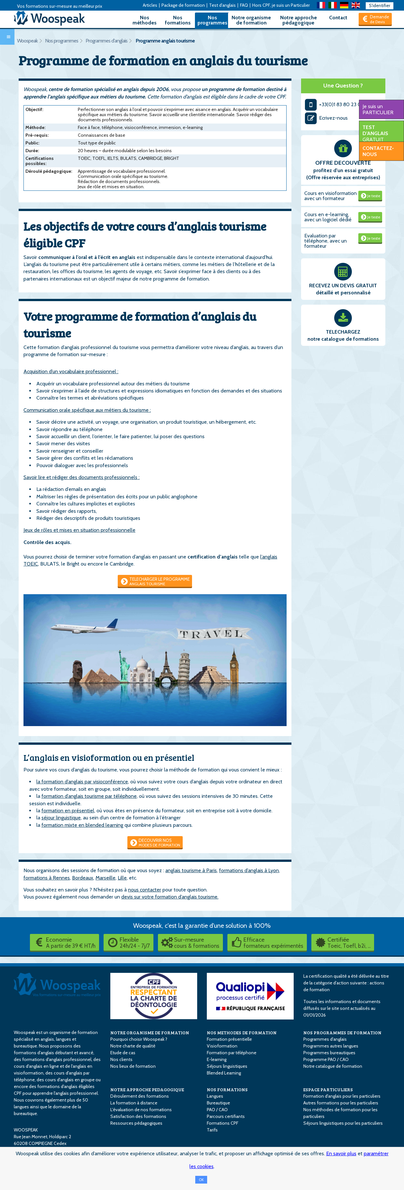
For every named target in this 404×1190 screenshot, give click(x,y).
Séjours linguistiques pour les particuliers (343, 1123)
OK (201, 1179)
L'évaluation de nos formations (141, 1109)
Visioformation (222, 1046)
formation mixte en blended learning (82, 825)
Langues (215, 1096)
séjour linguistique (61, 818)
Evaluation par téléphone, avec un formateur (325, 241)
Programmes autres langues (330, 1046)
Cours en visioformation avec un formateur (330, 195)
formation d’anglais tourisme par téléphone (89, 796)
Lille (122, 878)
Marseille (105, 878)
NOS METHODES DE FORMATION (242, 1032)
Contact (338, 17)
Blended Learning (224, 1073)
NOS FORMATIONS (227, 1089)
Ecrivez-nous (326, 118)
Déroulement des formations (139, 1096)
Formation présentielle (229, 1039)
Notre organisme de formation (251, 20)
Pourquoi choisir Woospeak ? (138, 1039)
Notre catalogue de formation (332, 1066)
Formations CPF (222, 1123)
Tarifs (212, 1130)
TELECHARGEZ (343, 332)
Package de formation (183, 5)
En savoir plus (341, 1153)
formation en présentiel (67, 810)
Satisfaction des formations (138, 1116)
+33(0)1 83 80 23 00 (334, 104)
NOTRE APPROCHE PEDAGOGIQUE (147, 1089)
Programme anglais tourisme (165, 41)
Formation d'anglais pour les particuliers (342, 1096)
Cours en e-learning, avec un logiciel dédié (328, 217)
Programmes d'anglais (106, 41)
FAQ (244, 5)
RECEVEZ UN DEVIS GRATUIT (343, 285)
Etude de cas (122, 1053)
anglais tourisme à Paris (191, 870)
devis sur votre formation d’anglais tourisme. (169, 897)
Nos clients (121, 1059)
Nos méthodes (145, 20)
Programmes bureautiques (329, 1053)
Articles (150, 5)
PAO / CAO (217, 1109)
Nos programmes (212, 20)
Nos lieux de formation (133, 1066)
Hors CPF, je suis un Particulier (281, 5)
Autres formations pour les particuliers (340, 1103)
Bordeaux (82, 878)
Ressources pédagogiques (136, 1123)
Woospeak (27, 41)
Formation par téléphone (231, 1053)
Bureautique (218, 1103)
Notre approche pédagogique (298, 20)
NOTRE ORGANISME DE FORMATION (149, 1032)
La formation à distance (133, 1103)
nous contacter (144, 890)
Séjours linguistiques (227, 1066)
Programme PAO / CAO (326, 1059)
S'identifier (379, 5)
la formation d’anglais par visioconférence (82, 782)
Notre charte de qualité (132, 1046)
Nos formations (178, 20)
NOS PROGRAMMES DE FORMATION (342, 1032)
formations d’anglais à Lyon (249, 870)
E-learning (216, 1059)
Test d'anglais (222, 5)
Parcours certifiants (226, 1116)
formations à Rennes (46, 878)
